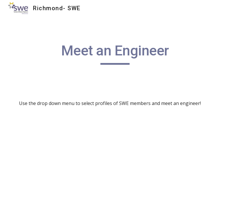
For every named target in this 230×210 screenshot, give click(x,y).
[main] (115, 53)
